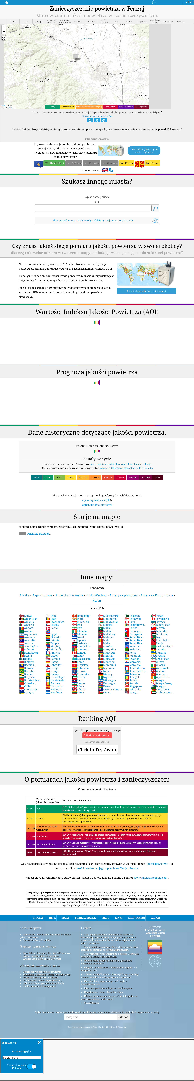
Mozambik (107, 665)
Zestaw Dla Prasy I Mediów (37, 940)
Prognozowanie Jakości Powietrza (40, 977)
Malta (104, 643)
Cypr (51, 615)
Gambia (53, 658)
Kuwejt (78, 677)
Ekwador (53, 637)
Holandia (54, 689)
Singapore (133, 686)
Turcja (157, 643)
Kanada (79, 652)
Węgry (157, 662)
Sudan (157, 615)
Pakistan (132, 615)
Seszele (131, 683)
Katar (78, 655)
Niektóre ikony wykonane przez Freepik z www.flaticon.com (104, 982)
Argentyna (28, 634)
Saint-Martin (135, 668)
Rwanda (132, 658)
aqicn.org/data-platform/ (97, 504)
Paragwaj (133, 618)
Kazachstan (81, 658)
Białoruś (26, 662)
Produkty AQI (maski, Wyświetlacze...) (42, 980)
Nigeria (105, 677)
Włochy (158, 665)
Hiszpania (54, 686)
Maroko (105, 646)
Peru (130, 621)
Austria (26, 643)
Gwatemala (55, 680)
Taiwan (158, 628)
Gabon (52, 655)
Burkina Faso (29, 680)
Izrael (78, 637)
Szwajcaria (160, 618)
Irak (77, 624)
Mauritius (106, 652)
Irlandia (79, 631)
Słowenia (133, 665)
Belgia (25, 655)
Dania (52, 628)
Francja (53, 652)
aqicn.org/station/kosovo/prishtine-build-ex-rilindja (126, 467)
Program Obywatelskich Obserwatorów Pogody (108, 967)
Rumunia (133, 655)
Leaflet (3, 106)
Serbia (131, 680)
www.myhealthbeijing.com (151, 877)
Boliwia (26, 668)
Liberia (79, 689)
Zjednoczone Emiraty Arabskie (161, 694)
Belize (25, 658)
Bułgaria (27, 677)
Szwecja (158, 621)
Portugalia (133, 634)
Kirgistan (80, 665)
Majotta (105, 624)
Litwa (78, 692)
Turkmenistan (162, 646)
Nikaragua (107, 680)
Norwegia (106, 683)
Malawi (105, 631)
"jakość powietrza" (157, 863)
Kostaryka (80, 674)
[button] (4, 27)
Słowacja (132, 662)
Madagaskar (108, 621)
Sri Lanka (133, 689)
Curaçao (26, 692)
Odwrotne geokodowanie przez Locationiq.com (108, 988)
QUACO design (91, 1002)
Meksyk (105, 655)
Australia (27, 640)
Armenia (27, 637)
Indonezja (80, 621)
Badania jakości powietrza (38, 946)
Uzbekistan (160, 658)
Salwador (133, 674)
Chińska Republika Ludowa (30, 685)
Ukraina (158, 652)
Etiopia (52, 643)
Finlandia (54, 649)
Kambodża (81, 646)
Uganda (158, 649)
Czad (51, 618)
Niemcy (105, 674)
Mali (103, 640)
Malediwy (106, 634)
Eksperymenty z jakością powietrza (41, 955)
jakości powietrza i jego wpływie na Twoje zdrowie (107, 868)
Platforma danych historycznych (39, 986)
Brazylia (26, 671)
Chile (24, 686)
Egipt (51, 634)
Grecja (52, 668)
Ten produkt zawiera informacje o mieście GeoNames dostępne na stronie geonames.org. (110, 955)
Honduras (54, 692)
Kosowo (79, 671)
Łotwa (25, 615)
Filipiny (53, 646)
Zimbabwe (160, 689)
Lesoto (78, 683)
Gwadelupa (55, 677)
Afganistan (28, 618)
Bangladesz (28, 652)
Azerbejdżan (29, 646)
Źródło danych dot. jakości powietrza (42, 971)
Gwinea (53, 683)
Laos (77, 680)
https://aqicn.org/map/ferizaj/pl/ (97, 116)
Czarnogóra (55, 621)
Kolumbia (80, 668)
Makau (104, 628)
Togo (156, 637)
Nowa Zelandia (110, 689)
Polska (131, 628)
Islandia (79, 634)
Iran (77, 628)
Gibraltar (53, 665)
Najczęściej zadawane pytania (40, 965)
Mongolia (106, 662)
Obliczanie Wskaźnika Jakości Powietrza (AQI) (46, 974)
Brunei (26, 674)
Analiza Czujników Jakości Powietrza (42, 958)
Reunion (132, 646)
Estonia (52, 640)
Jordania (79, 643)
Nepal (104, 671)
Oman (104, 692)
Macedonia (107, 618)
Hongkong (80, 615)
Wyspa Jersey (161, 683)
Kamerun (80, 649)
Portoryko (133, 631)
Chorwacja (28, 689)
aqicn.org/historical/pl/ (95, 500)
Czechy (52, 624)
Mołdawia (106, 658)
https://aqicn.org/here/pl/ (97, 138)
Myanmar (106, 668)
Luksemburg (108, 615)
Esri (10, 108)
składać (123, 1017)
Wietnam (159, 674)
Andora (26, 628)
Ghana (52, 662)
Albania (26, 621)
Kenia (78, 662)
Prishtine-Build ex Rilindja (34, 535)
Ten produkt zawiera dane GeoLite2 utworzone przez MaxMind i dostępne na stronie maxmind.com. (109, 948)
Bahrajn (26, 649)
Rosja (130, 652)
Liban (78, 686)
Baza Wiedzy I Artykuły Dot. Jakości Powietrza (46, 953)
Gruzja (52, 671)
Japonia (79, 640)
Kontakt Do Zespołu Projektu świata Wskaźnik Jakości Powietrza (45, 936)
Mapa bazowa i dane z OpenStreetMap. (103, 992)
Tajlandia (159, 631)
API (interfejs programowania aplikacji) (43, 983)
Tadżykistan (160, 624)
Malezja (105, 637)
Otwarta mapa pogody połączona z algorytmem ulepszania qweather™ (106, 962)
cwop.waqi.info (89, 970)
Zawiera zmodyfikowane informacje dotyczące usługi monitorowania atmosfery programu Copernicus (109, 976)
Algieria (26, 624)
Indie (77, 618)
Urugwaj (158, 655)
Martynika (107, 649)
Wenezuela (160, 668)
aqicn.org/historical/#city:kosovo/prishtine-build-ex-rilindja (121, 464)
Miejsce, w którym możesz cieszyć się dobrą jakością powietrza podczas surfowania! (109, 997)
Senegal (132, 677)
